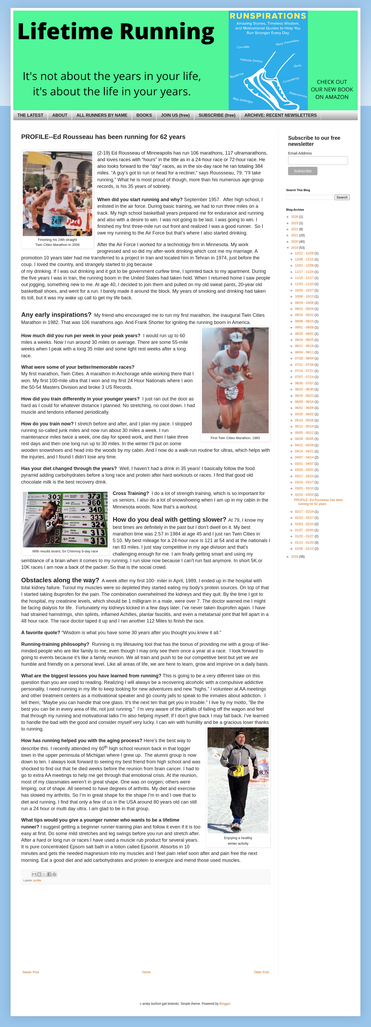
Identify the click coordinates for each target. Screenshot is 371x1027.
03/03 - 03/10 (305, 488)
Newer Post (31, 972)
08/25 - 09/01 (305, 334)
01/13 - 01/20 (305, 542)
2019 (295, 248)
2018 (295, 556)
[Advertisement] (146, 931)
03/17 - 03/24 (305, 476)
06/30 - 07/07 (305, 383)
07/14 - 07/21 (305, 371)
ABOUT (59, 115)
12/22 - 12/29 (305, 253)
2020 (295, 242)
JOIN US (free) (175, 115)
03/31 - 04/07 (305, 464)
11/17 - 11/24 (305, 272)
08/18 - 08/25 (305, 340)
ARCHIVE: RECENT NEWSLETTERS (281, 115)
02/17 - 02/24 (305, 512)
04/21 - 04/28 (305, 445)
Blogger (224, 1004)
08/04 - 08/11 (305, 352)
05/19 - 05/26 (305, 420)
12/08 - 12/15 (305, 259)
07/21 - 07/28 (305, 365)
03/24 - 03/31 (305, 470)
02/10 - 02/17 (305, 518)
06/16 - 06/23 (305, 396)
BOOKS (144, 115)
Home (146, 972)
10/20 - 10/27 (305, 290)
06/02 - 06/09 (305, 408)
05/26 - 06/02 (305, 414)
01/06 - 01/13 (305, 549)
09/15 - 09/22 (305, 315)
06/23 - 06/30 (305, 389)
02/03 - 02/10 (305, 524)
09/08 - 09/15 (305, 321)
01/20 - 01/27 (305, 536)
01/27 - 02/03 (305, 530)
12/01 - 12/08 (305, 265)
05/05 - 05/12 (305, 433)
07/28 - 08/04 (305, 358)
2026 (295, 217)
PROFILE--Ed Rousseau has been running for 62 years (318, 502)
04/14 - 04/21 (305, 451)
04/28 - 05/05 (305, 439)
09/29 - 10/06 (305, 303)
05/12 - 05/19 (305, 426)
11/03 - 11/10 (305, 284)
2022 (295, 229)
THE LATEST (30, 115)
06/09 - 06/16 (305, 402)
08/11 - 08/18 (305, 346)
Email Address (300, 153)
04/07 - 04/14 (305, 457)
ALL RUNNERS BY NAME (101, 115)
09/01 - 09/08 (305, 327)
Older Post (261, 972)
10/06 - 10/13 (305, 296)
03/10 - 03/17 (305, 482)
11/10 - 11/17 (305, 278)
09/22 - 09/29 (305, 309)
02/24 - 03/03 (305, 495)
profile (37, 880)
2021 (295, 235)
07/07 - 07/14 (305, 377)
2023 (295, 223)
